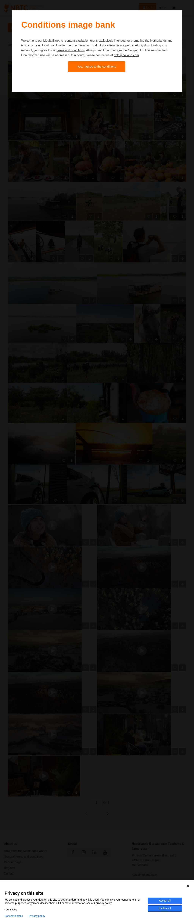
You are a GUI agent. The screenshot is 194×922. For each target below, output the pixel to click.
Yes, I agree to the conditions (96, 66)
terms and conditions (71, 50)
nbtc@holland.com (126, 55)
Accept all (165, 900)
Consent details (14, 915)
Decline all (165, 908)
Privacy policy (37, 915)
